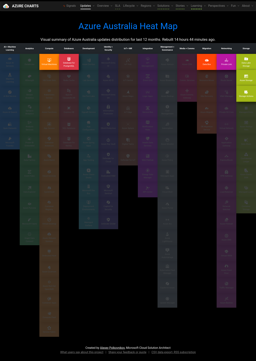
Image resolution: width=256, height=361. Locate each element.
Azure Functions (49, 109)
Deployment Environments (88, 205)
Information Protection (108, 110)
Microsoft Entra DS (108, 94)
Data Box (207, 62)
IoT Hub (127, 62)
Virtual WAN (226, 253)
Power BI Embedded (29, 142)
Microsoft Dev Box (88, 190)
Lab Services (88, 78)
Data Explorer (30, 189)
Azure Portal (167, 205)
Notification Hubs (147, 126)
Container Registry (49, 205)
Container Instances (49, 142)
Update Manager (167, 300)
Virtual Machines (49, 62)
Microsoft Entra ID (108, 62)
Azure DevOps (88, 62)
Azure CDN (187, 62)
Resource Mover (206, 78)
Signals (69, 5)
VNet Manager (226, 93)
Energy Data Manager (147, 174)
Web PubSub (147, 157)
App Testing (88, 157)
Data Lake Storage (246, 62)
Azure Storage (246, 78)
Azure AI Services (10, 62)
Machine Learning (10, 78)
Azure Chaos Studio (88, 174)
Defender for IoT (128, 157)
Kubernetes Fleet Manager (167, 269)
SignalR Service (89, 109)
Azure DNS (226, 237)
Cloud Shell (167, 189)
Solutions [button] (163, 5)
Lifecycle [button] (129, 5)
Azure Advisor (167, 62)
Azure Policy (167, 157)
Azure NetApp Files (246, 126)
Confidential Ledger (246, 158)
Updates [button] (86, 5)
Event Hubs (29, 173)
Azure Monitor (167, 141)
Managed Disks (246, 109)
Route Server (226, 78)
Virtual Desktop (49, 221)
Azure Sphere (128, 125)
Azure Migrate (206, 109)
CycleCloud (49, 189)
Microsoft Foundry (9, 142)
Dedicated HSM (108, 173)
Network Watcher (226, 205)
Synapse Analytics (29, 110)
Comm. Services (187, 78)
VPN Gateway (226, 173)
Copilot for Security (108, 205)
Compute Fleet (49, 315)
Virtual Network (226, 125)
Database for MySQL (69, 142)
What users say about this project (81, 352)
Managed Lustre (246, 189)
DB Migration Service (207, 126)
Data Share (246, 141)
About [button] (246, 5)
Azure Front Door (226, 269)
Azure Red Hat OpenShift (49, 285)
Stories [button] (180, 5)
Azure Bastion (226, 300)
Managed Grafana (88, 221)
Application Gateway (226, 142)
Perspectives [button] (217, 5)
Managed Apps (167, 173)
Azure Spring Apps (88, 142)
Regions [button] (146, 5)
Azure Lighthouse (167, 237)
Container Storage (246, 205)
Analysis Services (29, 126)
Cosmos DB (69, 109)
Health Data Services (147, 142)
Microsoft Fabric (29, 221)
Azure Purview (29, 205)
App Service (49, 125)
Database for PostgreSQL (69, 62)
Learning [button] (197, 5)
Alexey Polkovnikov (112, 348)
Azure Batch (49, 157)
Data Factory (29, 157)
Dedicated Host (49, 253)
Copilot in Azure (167, 285)
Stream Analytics (29, 94)
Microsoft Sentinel (108, 190)
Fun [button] (233, 5)
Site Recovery (207, 93)
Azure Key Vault (108, 141)
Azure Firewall (226, 221)
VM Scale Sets (49, 78)
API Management (148, 62)
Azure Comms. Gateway (187, 94)
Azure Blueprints (167, 78)
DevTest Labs (88, 93)
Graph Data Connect (29, 237)
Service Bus (147, 109)
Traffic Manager (226, 285)
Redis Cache (69, 78)
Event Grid (147, 78)
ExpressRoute (226, 157)
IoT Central (128, 78)
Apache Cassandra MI (69, 94)
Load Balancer (226, 189)
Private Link (226, 62)
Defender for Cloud (108, 158)
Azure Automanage (167, 253)
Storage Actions (246, 93)
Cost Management (167, 110)
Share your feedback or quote (127, 352)
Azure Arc (167, 221)
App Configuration (88, 126)
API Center (148, 189)
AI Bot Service (9, 93)
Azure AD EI (108, 78)
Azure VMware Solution (49, 237)
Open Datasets (9, 125)
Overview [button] (103, 5)
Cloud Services (49, 173)
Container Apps (49, 300)
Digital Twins (128, 141)
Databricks (29, 62)
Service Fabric (49, 329)
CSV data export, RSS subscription (174, 352)
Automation (167, 125)
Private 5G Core (226, 109)
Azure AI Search (10, 109)
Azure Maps (128, 93)
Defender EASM (108, 221)
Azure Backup (167, 93)
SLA (117, 5)
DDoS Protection (108, 125)
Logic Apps (148, 93)
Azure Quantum (49, 269)
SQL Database (69, 125)
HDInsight (29, 78)
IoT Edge (128, 109)
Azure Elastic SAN (246, 174)
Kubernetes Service (49, 94)
